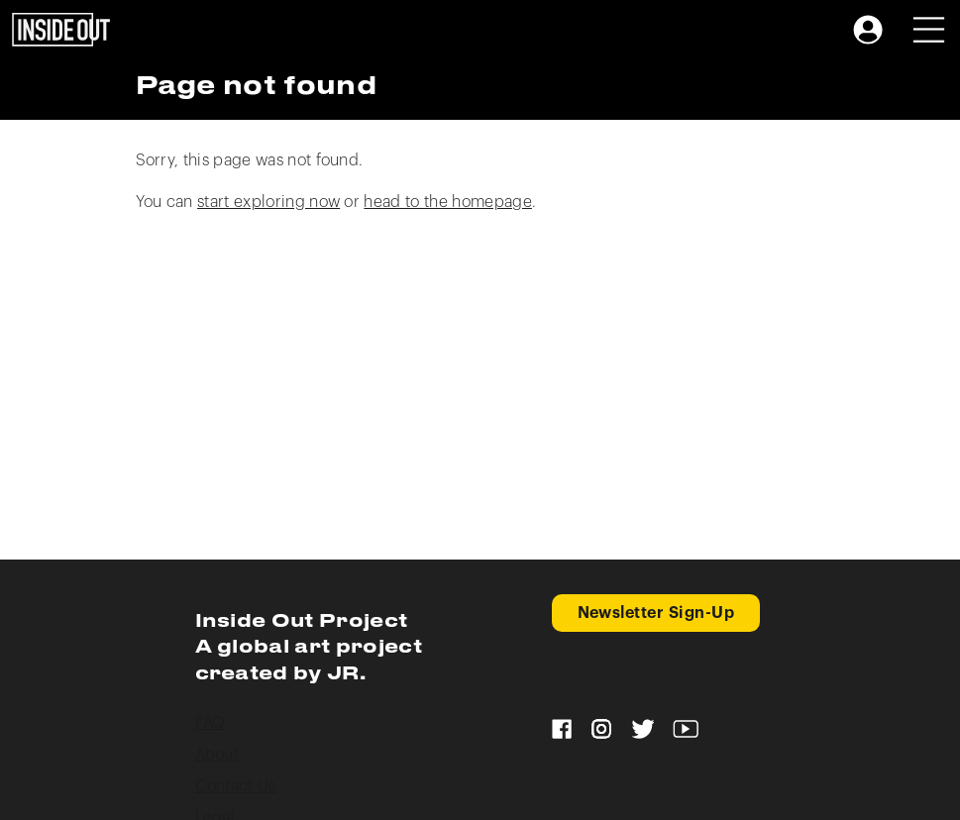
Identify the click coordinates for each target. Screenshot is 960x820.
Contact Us (235, 786)
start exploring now (268, 202)
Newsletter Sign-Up (656, 613)
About (217, 755)
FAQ (210, 723)
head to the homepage (447, 202)
